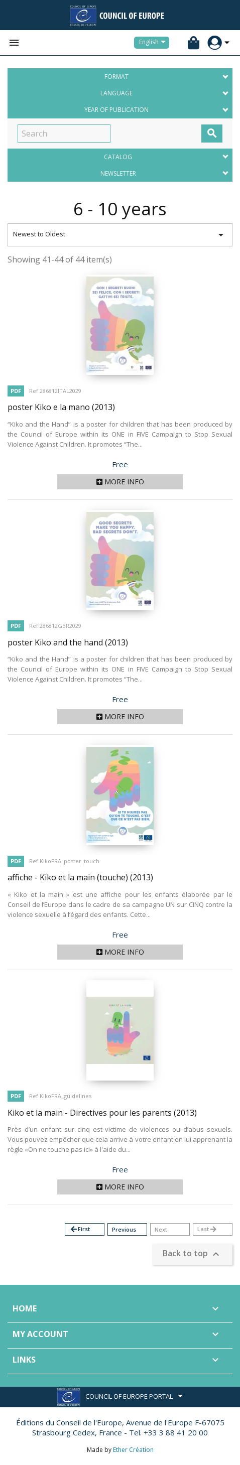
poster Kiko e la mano (61, 407)
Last (207, 1229)
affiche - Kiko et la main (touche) (80, 877)
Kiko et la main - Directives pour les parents (102, 1112)
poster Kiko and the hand (68, 642)
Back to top (192, 1254)
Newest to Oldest (120, 235)
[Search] (64, 133)
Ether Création (133, 1449)
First (79, 1229)
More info (120, 481)
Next (161, 1229)
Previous (124, 1229)
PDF (16, 390)
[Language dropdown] (154, 43)
